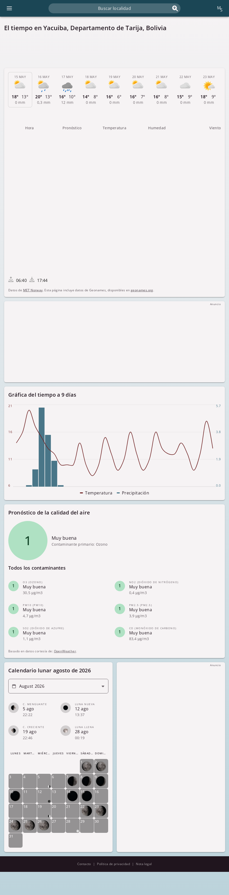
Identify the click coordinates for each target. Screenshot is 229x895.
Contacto (84, 864)
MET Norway (33, 290)
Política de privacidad (113, 864)
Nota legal (144, 864)
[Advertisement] (114, 50)
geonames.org (142, 290)
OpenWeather (65, 651)
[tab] (20, 89)
